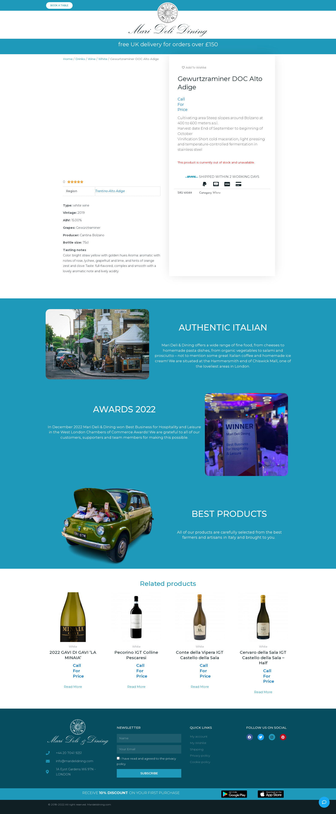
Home (68, 59)
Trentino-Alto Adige (110, 191)
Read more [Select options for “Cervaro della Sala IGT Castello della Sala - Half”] (263, 692)
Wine (92, 59)
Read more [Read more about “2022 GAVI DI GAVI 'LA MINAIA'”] (73, 687)
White (102, 59)
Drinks (80, 59)
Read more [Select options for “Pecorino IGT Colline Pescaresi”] (136, 687)
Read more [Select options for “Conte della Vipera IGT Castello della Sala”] (200, 687)
